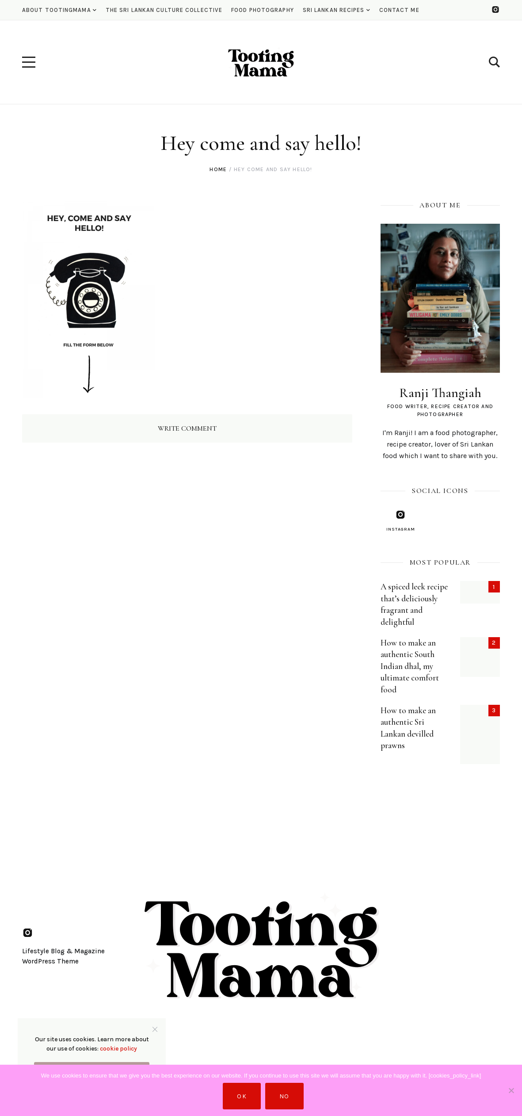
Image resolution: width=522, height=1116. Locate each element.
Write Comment (187, 428)
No (284, 1096)
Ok (242, 1096)
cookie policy (118, 1048)
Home (218, 169)
